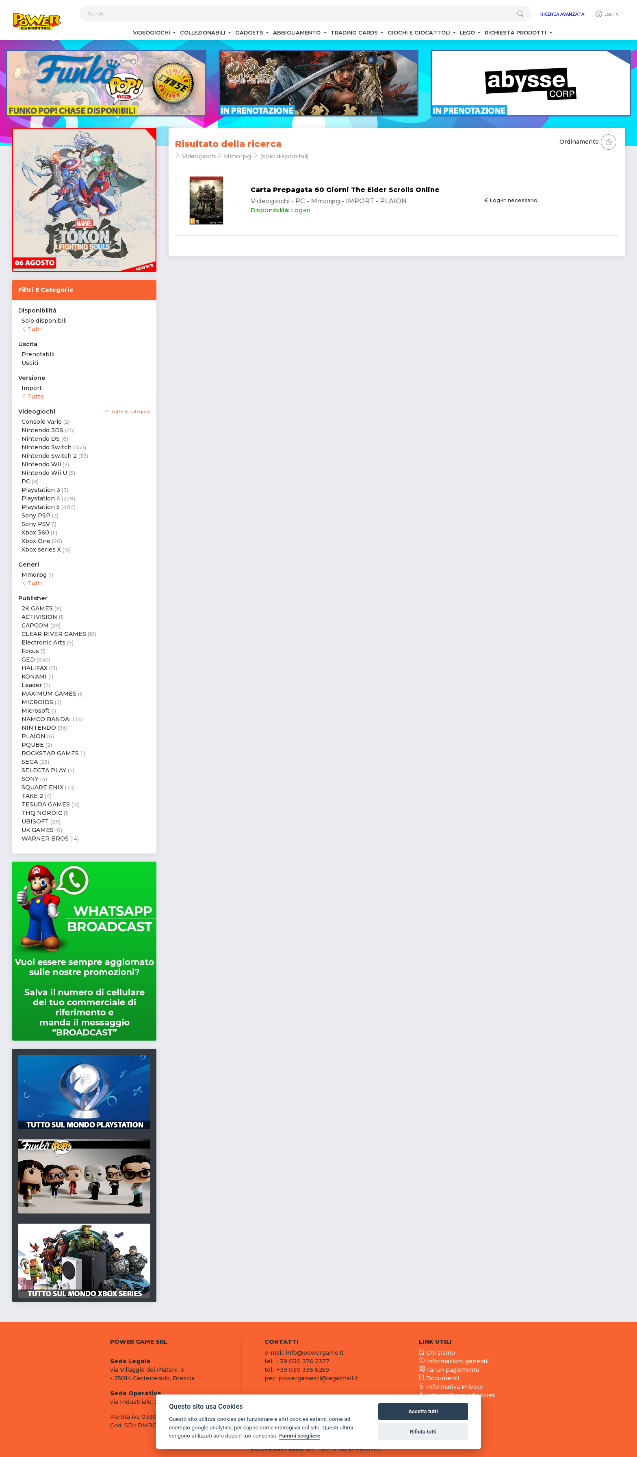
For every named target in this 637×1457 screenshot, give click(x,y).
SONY (30, 778)
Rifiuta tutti (423, 1432)
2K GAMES (37, 608)
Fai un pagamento (449, 1369)
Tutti (32, 329)
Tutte (33, 396)
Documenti (439, 1378)
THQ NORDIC (42, 813)
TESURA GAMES (46, 804)
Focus (30, 651)
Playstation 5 (41, 507)
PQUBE (33, 744)
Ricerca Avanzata (562, 14)
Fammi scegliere (299, 1435)
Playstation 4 (41, 498)
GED (28, 659)
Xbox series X (41, 549)
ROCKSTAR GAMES (50, 753)
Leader (32, 685)
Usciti (30, 362)
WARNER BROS (45, 838)
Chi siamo (437, 1352)
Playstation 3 (41, 490)
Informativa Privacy (451, 1386)
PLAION (34, 736)
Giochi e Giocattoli (420, 33)
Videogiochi (152, 33)
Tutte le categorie (127, 411)
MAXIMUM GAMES (49, 693)
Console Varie (42, 421)
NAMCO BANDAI (46, 719)
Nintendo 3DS (42, 430)
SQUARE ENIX (42, 787)
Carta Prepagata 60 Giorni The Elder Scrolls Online (345, 190)
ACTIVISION (39, 617)
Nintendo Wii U (44, 472)
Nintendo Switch (47, 447)
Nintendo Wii (41, 464)
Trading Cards (355, 33)
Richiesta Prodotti (516, 33)
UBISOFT (35, 821)
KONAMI (34, 676)
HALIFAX (35, 668)
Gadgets (250, 33)
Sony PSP (36, 515)
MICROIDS (37, 702)
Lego (468, 33)
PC (26, 481)
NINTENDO (39, 727)
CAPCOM (35, 625)
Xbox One (36, 541)
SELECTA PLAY (44, 770)
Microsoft (36, 710)
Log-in (607, 14)
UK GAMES (38, 830)
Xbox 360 (35, 532)
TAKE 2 (32, 796)
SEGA (30, 761)
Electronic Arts (43, 642)
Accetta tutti (423, 1411)
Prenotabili (38, 354)
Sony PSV (36, 524)
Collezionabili (203, 33)
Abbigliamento (297, 33)
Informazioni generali (454, 1361)
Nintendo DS (41, 438)
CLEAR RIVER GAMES (54, 634)
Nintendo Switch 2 (49, 455)
